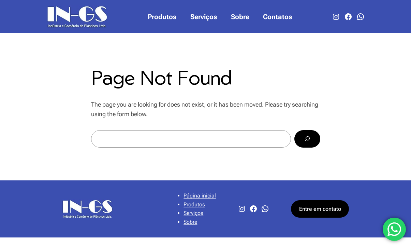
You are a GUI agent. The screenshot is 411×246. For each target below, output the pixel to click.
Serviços (193, 213)
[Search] (307, 139)
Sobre (190, 222)
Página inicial (200, 195)
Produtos (194, 204)
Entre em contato (320, 209)
